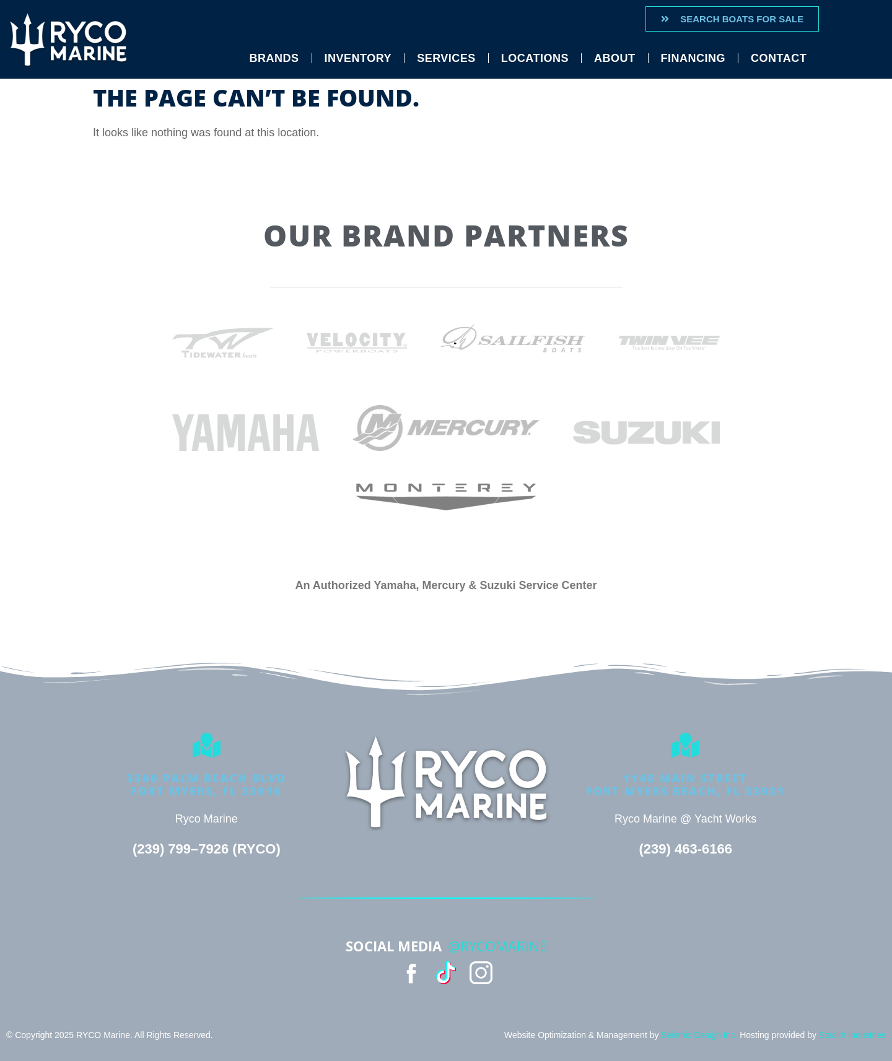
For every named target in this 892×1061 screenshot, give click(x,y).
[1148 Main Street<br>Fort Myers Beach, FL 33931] (685, 745)
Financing (693, 58)
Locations (535, 58)
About (615, 58)
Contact (779, 58)
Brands (274, 58)
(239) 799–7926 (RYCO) (207, 849)
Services (446, 58)
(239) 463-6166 (685, 849)
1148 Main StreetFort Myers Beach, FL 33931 (685, 785)
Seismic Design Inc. (699, 1035)
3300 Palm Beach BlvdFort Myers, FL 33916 (206, 785)
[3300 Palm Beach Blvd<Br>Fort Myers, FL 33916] (206, 745)
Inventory (358, 58)
